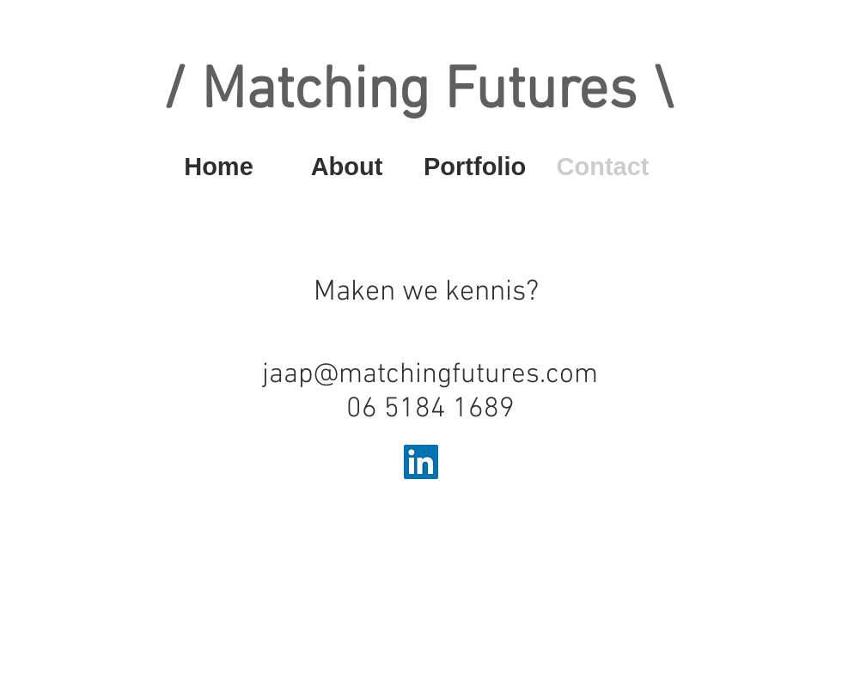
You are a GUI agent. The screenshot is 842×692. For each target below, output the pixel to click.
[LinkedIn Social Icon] (421, 462)
